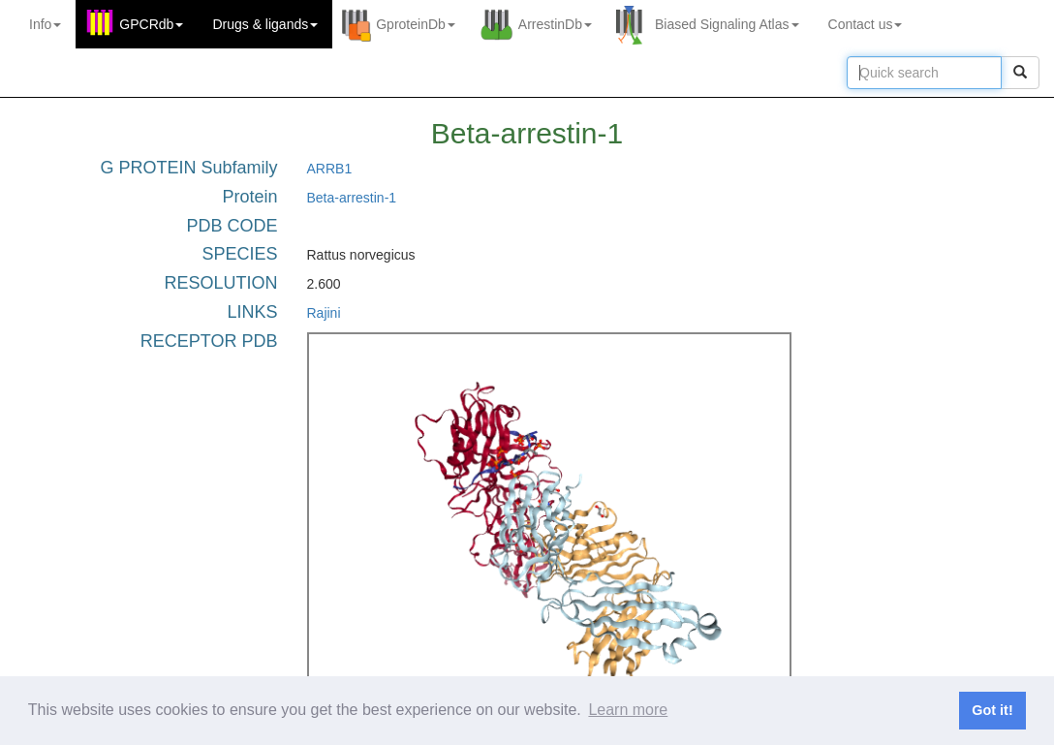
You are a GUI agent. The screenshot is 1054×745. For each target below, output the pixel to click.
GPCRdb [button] (151, 24)
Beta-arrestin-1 (352, 197)
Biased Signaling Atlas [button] (727, 24)
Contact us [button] (865, 24)
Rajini (324, 313)
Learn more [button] (627, 709)
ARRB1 (330, 168)
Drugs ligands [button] (265, 24)
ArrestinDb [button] (555, 24)
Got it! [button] (992, 710)
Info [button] (45, 24)
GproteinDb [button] (415, 24)
